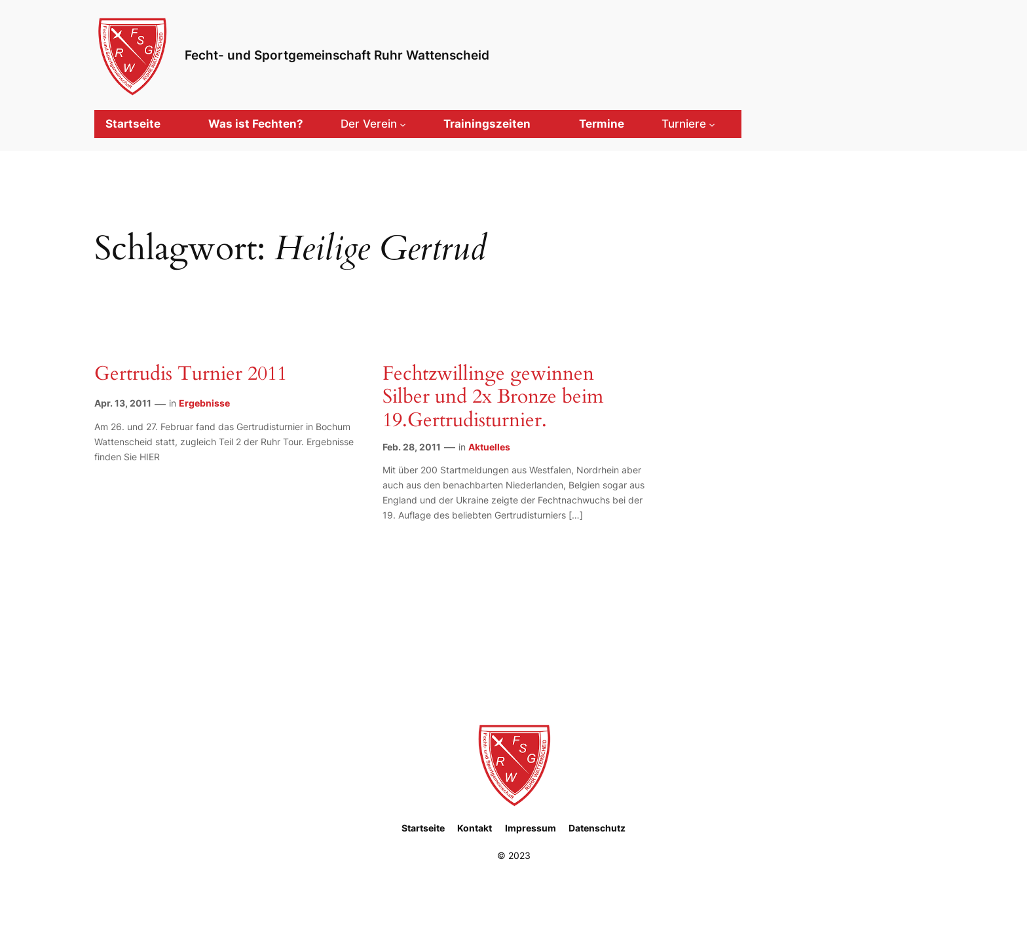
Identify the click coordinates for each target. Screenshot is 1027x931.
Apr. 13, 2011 (122, 403)
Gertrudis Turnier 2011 (190, 374)
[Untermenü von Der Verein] (373, 124)
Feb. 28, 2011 (412, 446)
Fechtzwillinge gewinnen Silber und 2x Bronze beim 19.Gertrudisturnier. (493, 398)
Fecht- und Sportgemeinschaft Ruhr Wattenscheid (337, 55)
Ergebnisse (204, 403)
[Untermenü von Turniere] (688, 124)
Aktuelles (489, 446)
